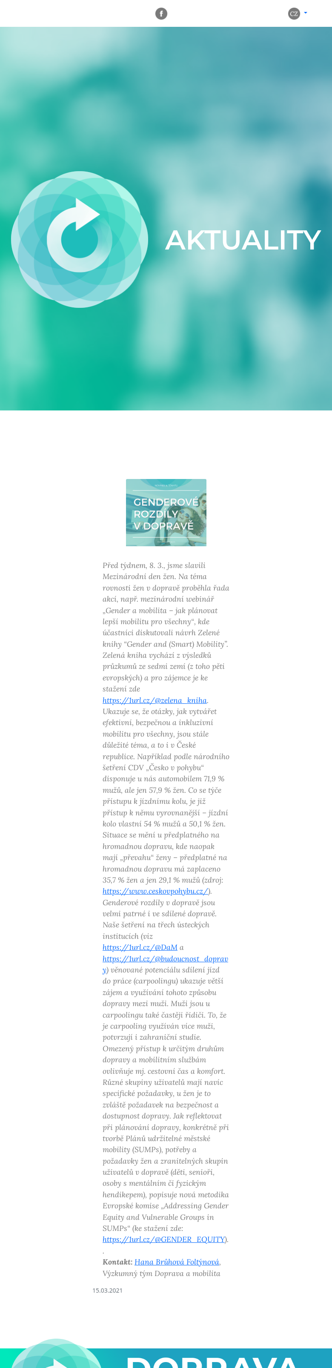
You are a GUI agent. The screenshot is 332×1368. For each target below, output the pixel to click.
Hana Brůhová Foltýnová (177, 1262)
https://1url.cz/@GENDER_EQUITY (164, 1239)
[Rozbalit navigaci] (30, 13)
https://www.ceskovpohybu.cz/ (155, 891)
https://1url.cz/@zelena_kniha (155, 700)
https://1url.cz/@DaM (140, 947)
